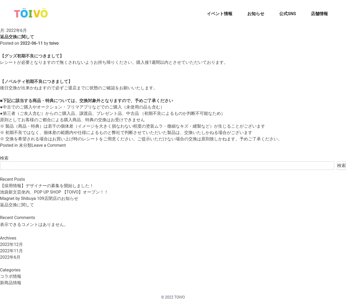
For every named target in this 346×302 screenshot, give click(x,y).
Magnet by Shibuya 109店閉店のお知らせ (39, 198)
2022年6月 (10, 257)
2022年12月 (11, 244)
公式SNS (287, 13)
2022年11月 (11, 250)
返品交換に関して (17, 36)
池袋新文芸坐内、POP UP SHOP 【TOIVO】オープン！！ (54, 192)
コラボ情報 (10, 276)
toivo (54, 43)
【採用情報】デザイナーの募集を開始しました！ (47, 185)
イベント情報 (219, 13)
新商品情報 (10, 282)
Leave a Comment (49, 145)
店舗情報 (319, 13)
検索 (4, 158)
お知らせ (255, 13)
